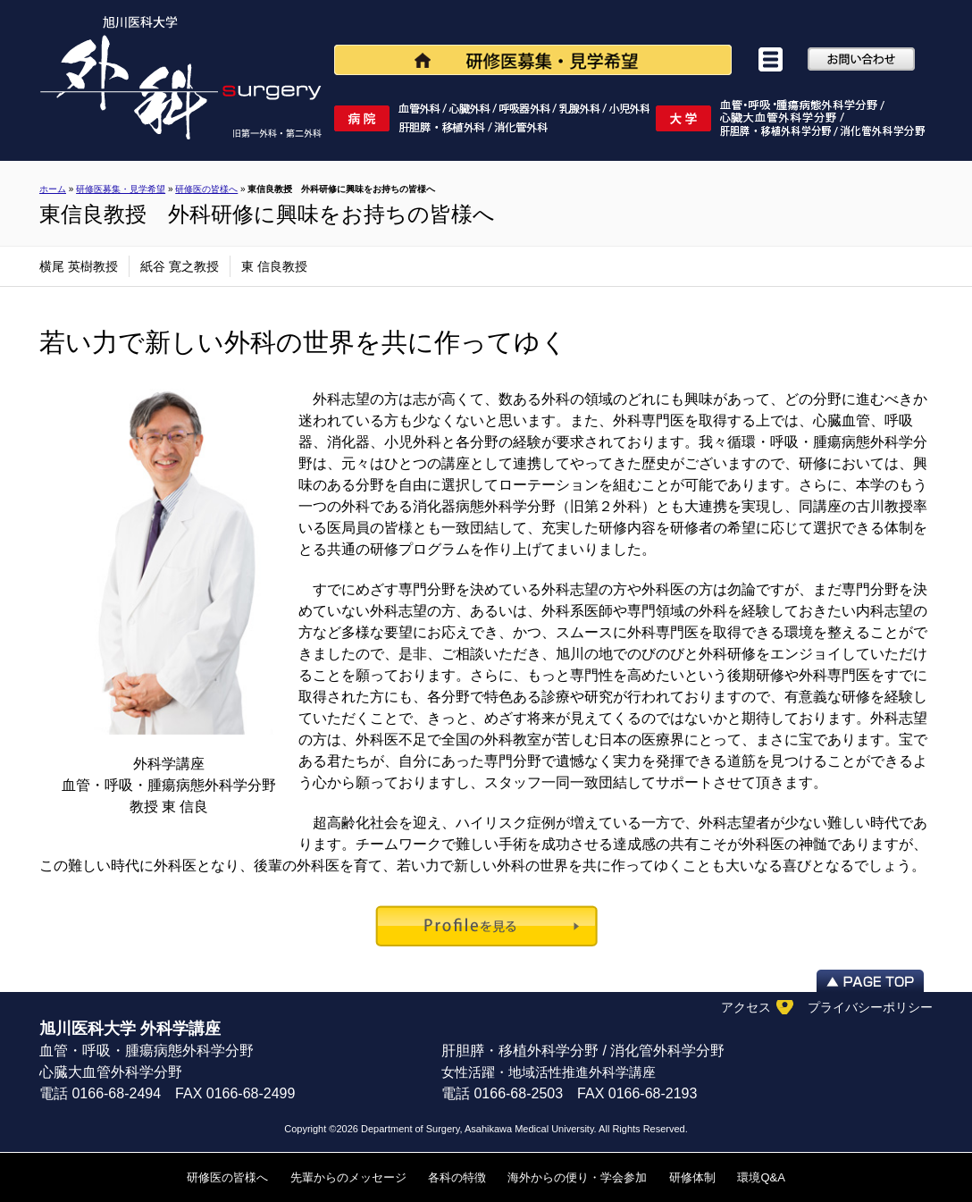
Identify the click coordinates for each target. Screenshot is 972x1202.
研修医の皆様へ (227, 1177)
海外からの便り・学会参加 (577, 1177)
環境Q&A (760, 1177)
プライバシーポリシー (870, 1007)
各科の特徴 (457, 1177)
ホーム (52, 189)
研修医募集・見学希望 (120, 189)
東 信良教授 (274, 266)
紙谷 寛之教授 (179, 266)
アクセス (746, 1007)
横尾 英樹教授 (78, 266)
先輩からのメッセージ (348, 1177)
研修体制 (692, 1177)
